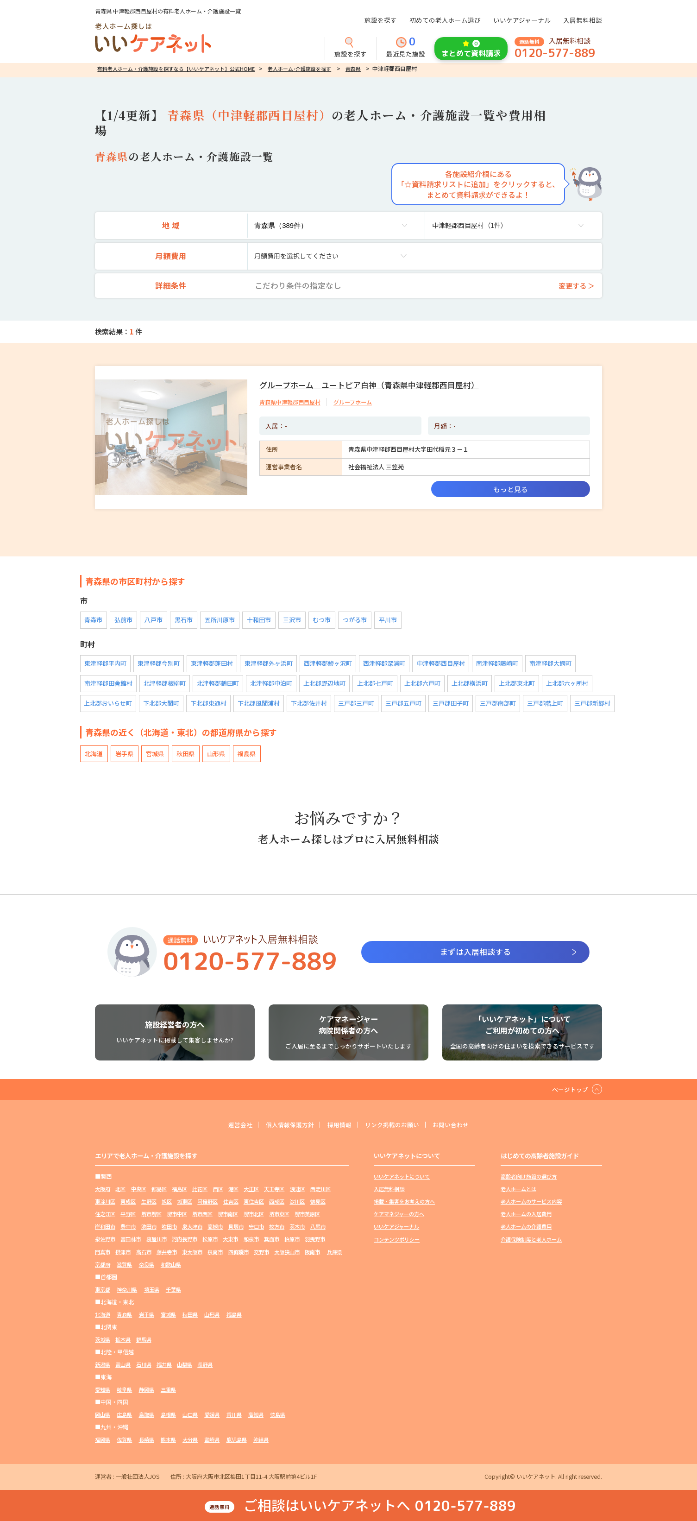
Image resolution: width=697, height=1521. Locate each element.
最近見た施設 (405, 47)
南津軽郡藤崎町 (496, 664)
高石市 (220, 1258)
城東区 (220, 1208)
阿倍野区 (245, 1208)
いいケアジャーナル (522, 20)
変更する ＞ (574, 285)
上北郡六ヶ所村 (567, 684)
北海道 (93, 755)
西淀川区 (106, 1208)
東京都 (103, 1295)
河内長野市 (259, 1245)
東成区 (159, 1208)
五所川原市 (216, 621)
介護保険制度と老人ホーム (534, 1245)
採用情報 (339, 1131)
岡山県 (103, 1420)
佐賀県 (127, 1445)
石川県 (147, 1370)
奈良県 (253, 1270)
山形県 (210, 755)
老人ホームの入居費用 (528, 1220)
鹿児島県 (248, 1445)
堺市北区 (312, 1220)
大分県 (198, 1445)
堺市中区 (229, 1220)
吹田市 (237, 1233)
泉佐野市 (173, 1245)
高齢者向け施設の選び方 (531, 1183)
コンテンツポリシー (399, 1245)
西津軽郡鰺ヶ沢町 (327, 664)
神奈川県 (130, 1295)
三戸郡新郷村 (593, 704)
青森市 (93, 621)
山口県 (198, 1420)
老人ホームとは (520, 1195)
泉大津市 (262, 1233)
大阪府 (103, 1195)
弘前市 (122, 621)
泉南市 (298, 1258)
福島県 (239, 755)
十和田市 (254, 621)
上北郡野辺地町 (324, 684)
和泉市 (331, 1245)
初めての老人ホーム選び (445, 20)
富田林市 (201, 1245)
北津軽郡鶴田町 (218, 684)
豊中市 (192, 1233)
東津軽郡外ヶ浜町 (268, 664)
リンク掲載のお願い (395, 1131)
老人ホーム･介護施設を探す (299, 68)
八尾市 (147, 1245)
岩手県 (122, 755)
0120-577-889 (555, 53)
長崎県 (150, 1445)
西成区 (320, 1208)
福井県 (170, 1370)
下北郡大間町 (162, 704)
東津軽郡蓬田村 (212, 664)
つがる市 (348, 621)
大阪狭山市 (131, 1270)
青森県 (353, 68)
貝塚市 (309, 1233)
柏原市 (125, 1258)
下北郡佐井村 (309, 704)
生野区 (181, 1208)
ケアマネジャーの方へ (401, 1220)
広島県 (127, 1420)
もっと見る (510, 489)
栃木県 (125, 1345)
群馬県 (147, 1345)
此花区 (209, 1195)
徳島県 (292, 1420)
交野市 (103, 1270)
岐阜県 (127, 1395)
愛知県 (103, 1395)
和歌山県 (280, 1270)
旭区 (201, 1208)
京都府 (206, 1270)
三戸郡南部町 (498, 704)
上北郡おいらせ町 (108, 704)
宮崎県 (221, 1445)
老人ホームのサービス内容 (534, 1208)
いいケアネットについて (404, 1183)
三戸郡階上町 (545, 704)
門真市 (175, 1258)
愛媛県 (221, 1420)
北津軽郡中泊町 (271, 684)
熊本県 (174, 1445)
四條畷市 (323, 1258)
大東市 (309, 1245)
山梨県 (192, 1370)
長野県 (215, 1370)
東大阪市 (273, 1258)
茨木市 (125, 1245)
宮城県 (152, 755)
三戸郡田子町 (451, 704)
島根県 (174, 1420)
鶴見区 (125, 1220)
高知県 (269, 1420)
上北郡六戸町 (422, 684)
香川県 (245, 1420)
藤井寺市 (245, 1258)
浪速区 (315, 1195)
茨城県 (103, 1345)
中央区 (142, 1195)
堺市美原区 (137, 1233)
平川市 (380, 621)
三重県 (174, 1395)
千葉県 (179, 1295)
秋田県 (181, 755)
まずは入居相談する (475, 953)
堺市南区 (284, 1220)
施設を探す (380, 20)
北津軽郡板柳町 (165, 684)
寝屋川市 (229, 1245)
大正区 (265, 1195)
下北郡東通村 (209, 704)
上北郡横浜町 (469, 684)
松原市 (287, 1245)
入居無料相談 (582, 20)
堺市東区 (106, 1233)
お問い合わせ (458, 1131)
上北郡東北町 (516, 684)
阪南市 (159, 1270)
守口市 (331, 1233)
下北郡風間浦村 (259, 704)
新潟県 (103, 1370)
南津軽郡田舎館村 (108, 684)
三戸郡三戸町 (357, 704)
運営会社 (232, 1131)
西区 (228, 1195)
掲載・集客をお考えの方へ (407, 1208)
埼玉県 (156, 1295)
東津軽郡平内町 (105, 664)
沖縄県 (274, 1445)
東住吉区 (295, 1208)
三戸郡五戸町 (404, 704)
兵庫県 (182, 1270)
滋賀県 (230, 1270)
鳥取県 (150, 1420)
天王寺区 (290, 1195)
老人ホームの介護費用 (528, 1233)
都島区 (164, 1195)
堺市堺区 (201, 1220)
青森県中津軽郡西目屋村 (292, 402)
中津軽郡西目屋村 (440, 664)
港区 (245, 1195)
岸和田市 (167, 1233)
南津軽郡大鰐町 (549, 664)
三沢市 (286, 621)
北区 (122, 1195)
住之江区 (150, 1220)
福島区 (187, 1195)
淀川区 (103, 1220)
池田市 (215, 1233)
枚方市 (103, 1245)
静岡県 (150, 1395)
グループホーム (360, 402)
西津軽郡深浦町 (384, 664)
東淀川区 (134, 1208)
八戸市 (152, 621)
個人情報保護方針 (286, 1131)
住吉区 (270, 1208)
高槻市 (287, 1233)
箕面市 (103, 1258)
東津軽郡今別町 (159, 664)
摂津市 (198, 1258)
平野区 (175, 1220)
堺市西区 (256, 1220)
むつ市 (316, 621)
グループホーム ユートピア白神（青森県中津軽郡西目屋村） (375, 385)
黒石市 (181, 621)
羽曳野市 (150, 1258)
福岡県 (103, 1445)
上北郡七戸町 (375, 684)
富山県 (125, 1370)
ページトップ (568, 1094)
